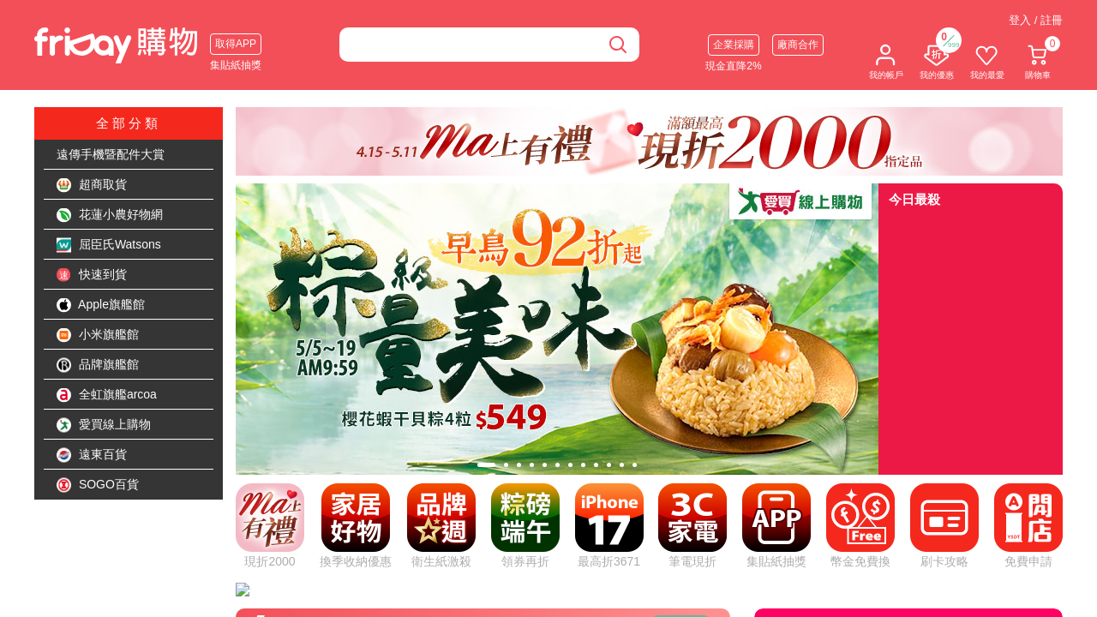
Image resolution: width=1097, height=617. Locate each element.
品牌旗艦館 (98, 365)
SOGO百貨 (98, 485)
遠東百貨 (92, 455)
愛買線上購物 (104, 425)
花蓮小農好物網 (110, 215)
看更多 (681, 424)
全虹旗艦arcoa (107, 395)
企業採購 (733, 45)
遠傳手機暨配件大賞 (111, 154)
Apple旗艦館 (101, 305)
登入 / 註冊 (1036, 20)
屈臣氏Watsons (109, 245)
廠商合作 (797, 45)
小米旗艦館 (98, 335)
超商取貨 (92, 185)
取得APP (235, 44)
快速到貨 (92, 275)
